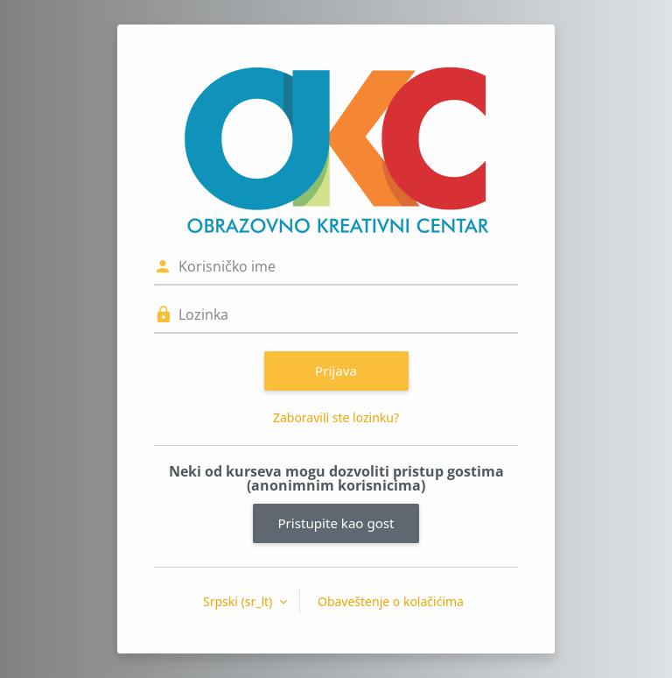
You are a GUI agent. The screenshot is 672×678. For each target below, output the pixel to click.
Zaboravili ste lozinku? (336, 417)
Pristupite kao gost (335, 523)
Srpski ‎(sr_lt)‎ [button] (239, 601)
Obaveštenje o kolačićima (391, 601)
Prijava (336, 370)
